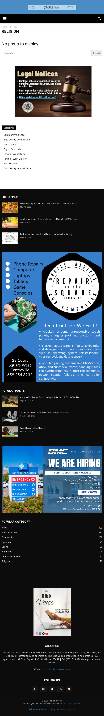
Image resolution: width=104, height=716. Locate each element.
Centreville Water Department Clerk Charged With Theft (44, 412)
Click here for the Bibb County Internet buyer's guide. (52, 709)
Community (8, 537)
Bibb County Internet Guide (18, 168)
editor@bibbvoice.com (58, 669)
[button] (99, 18)
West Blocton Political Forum (32, 428)
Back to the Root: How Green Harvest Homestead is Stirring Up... (48, 234)
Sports (5, 546)
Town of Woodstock (14, 153)
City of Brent (10, 144)
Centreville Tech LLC (71, 703)
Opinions (6, 541)
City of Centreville (13, 149)
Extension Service (11, 556)
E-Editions (7, 551)
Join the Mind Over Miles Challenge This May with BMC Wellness (49, 218)
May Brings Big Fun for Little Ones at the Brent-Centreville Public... (49, 203)
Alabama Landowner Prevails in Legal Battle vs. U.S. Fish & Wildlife (49, 397)
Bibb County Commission (17, 139)
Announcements (10, 532)
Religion (6, 561)
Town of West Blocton (15, 158)
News (5, 527)
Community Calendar (14, 134)
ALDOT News (11, 163)
